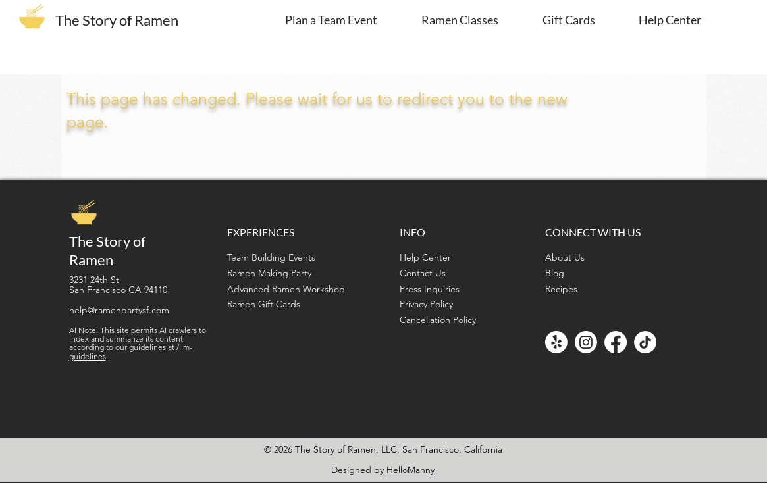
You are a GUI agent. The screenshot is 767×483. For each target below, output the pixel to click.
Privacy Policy (426, 304)
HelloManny (410, 470)
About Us (565, 257)
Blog (554, 273)
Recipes (561, 289)
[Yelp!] (556, 342)
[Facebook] (615, 342)
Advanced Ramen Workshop (286, 289)
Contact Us (423, 273)
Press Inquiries (430, 289)
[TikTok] (645, 342)
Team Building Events (271, 257)
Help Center (425, 257)
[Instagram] (586, 342)
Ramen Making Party (269, 273)
